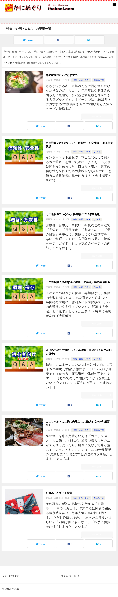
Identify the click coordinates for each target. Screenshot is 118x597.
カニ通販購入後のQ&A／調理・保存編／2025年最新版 (78, 282)
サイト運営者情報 (10, 576)
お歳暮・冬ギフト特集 (59, 493)
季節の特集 (99, 80)
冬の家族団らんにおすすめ (61, 75)
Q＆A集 (97, 152)
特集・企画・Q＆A (81, 80)
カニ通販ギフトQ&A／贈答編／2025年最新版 (73, 214)
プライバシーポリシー (71, 576)
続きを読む (102, 116)
